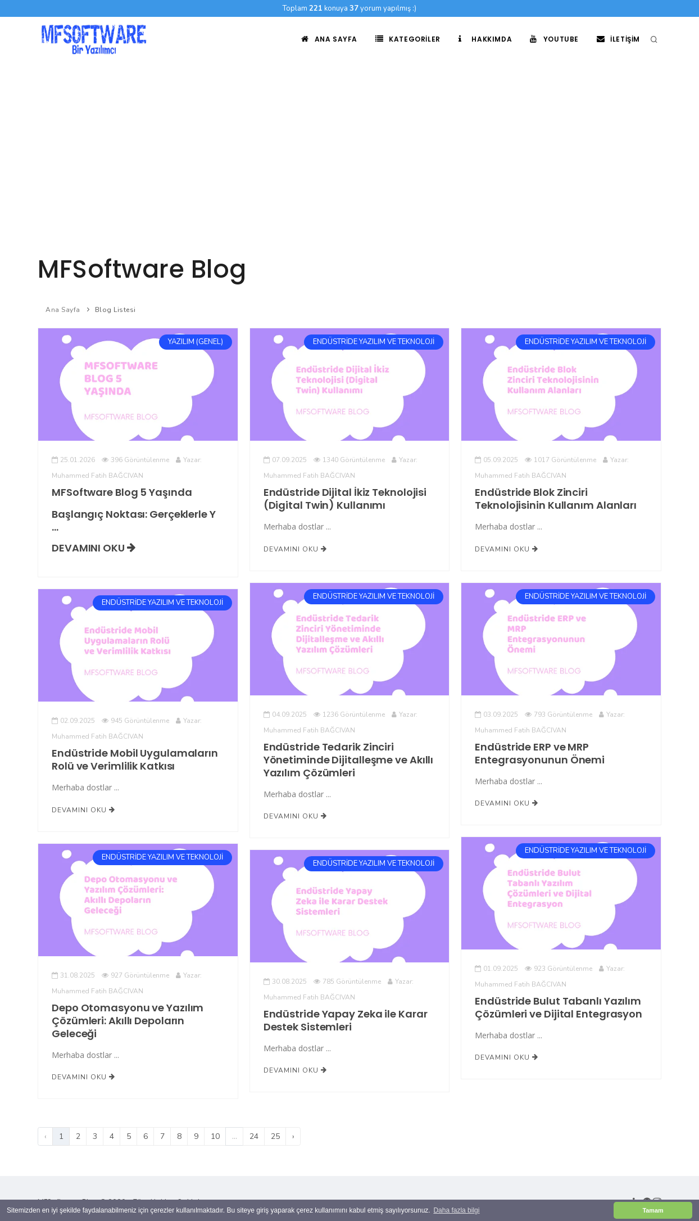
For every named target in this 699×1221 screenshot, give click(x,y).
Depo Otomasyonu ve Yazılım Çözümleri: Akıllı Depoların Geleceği (127, 1021)
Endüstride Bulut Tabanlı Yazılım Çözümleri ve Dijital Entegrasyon (558, 1007)
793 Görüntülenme (558, 714)
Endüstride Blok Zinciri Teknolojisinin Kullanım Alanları (556, 498)
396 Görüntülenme (135, 459)
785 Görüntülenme (347, 981)
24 (253, 1136)
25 (275, 1136)
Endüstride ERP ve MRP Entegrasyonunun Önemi (540, 753)
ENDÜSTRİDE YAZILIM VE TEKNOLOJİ (373, 342)
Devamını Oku (93, 548)
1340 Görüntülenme (349, 459)
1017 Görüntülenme (560, 459)
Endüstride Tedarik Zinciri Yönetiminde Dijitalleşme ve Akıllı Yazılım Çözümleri (349, 760)
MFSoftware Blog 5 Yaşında (122, 492)
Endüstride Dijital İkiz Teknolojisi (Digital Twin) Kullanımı (345, 498)
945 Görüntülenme (135, 720)
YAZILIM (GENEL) (195, 342)
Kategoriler (408, 39)
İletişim (618, 39)
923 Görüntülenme (558, 968)
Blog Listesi (115, 309)
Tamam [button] (652, 1210)
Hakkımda (485, 39)
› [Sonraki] (293, 1136)
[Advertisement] (349, 146)
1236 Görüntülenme (349, 714)
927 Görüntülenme (135, 975)
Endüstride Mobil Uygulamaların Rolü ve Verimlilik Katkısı (135, 759)
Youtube (554, 39)
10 (215, 1136)
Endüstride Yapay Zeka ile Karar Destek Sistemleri (346, 1020)
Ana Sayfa (329, 39)
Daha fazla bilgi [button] (456, 1210)
